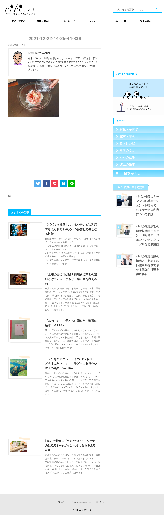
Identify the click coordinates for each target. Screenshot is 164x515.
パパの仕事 (120, 21)
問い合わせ (101, 502)
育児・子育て (18, 21)
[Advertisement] (54, 148)
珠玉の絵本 (145, 21)
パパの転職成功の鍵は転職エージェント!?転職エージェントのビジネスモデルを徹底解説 (148, 235)
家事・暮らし (43, 21)
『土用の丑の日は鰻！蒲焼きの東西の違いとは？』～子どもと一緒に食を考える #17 (71, 279)
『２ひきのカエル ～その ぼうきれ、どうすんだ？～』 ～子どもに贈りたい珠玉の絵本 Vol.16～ (71, 371)
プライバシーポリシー (81, 502)
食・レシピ (69, 21)
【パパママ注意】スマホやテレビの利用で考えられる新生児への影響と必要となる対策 (71, 229)
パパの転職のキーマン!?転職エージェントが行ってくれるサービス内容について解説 (148, 205)
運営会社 (62, 502)
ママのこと (94, 21)
